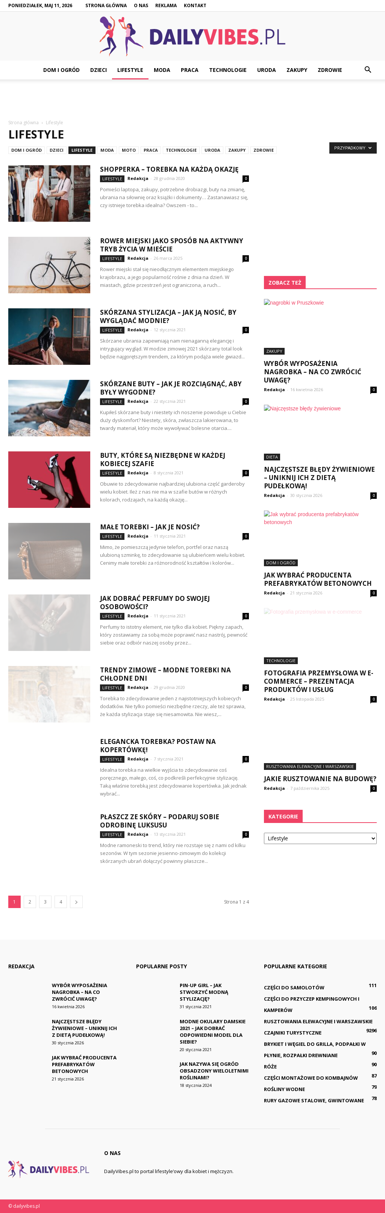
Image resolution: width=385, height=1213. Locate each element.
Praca (190, 69)
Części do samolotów (294, 987)
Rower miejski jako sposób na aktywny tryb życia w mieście (171, 244)
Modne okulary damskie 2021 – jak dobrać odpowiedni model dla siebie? (213, 1031)
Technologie (228, 69)
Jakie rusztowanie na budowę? (320, 778)
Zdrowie (330, 69)
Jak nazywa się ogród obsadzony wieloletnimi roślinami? (214, 1071)
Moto (129, 150)
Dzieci (98, 69)
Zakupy (296, 69)
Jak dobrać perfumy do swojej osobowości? (155, 602)
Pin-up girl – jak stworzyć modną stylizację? (204, 992)
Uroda (266, 69)
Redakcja (138, 178)
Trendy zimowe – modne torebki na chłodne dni (165, 674)
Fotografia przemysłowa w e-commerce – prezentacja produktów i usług (318, 681)
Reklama (166, 5)
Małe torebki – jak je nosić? (150, 527)
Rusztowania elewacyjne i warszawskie (310, 766)
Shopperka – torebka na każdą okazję (169, 169)
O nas (141, 5)
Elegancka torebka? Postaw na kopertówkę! (158, 745)
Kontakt (195, 5)
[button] (368, 70)
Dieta (272, 457)
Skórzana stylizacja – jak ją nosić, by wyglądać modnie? (168, 316)
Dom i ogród (61, 69)
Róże (270, 1066)
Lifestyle (130, 69)
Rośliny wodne (284, 1089)
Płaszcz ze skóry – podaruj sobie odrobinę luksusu (159, 820)
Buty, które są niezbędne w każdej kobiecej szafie (162, 459)
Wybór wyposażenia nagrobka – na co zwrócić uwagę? (312, 371)
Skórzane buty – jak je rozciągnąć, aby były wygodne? (171, 387)
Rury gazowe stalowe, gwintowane (314, 1100)
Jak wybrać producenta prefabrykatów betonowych (318, 579)
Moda (162, 69)
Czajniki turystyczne (292, 1032)
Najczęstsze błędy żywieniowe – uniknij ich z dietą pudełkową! (319, 477)
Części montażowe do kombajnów (311, 1077)
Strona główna (106, 5)
